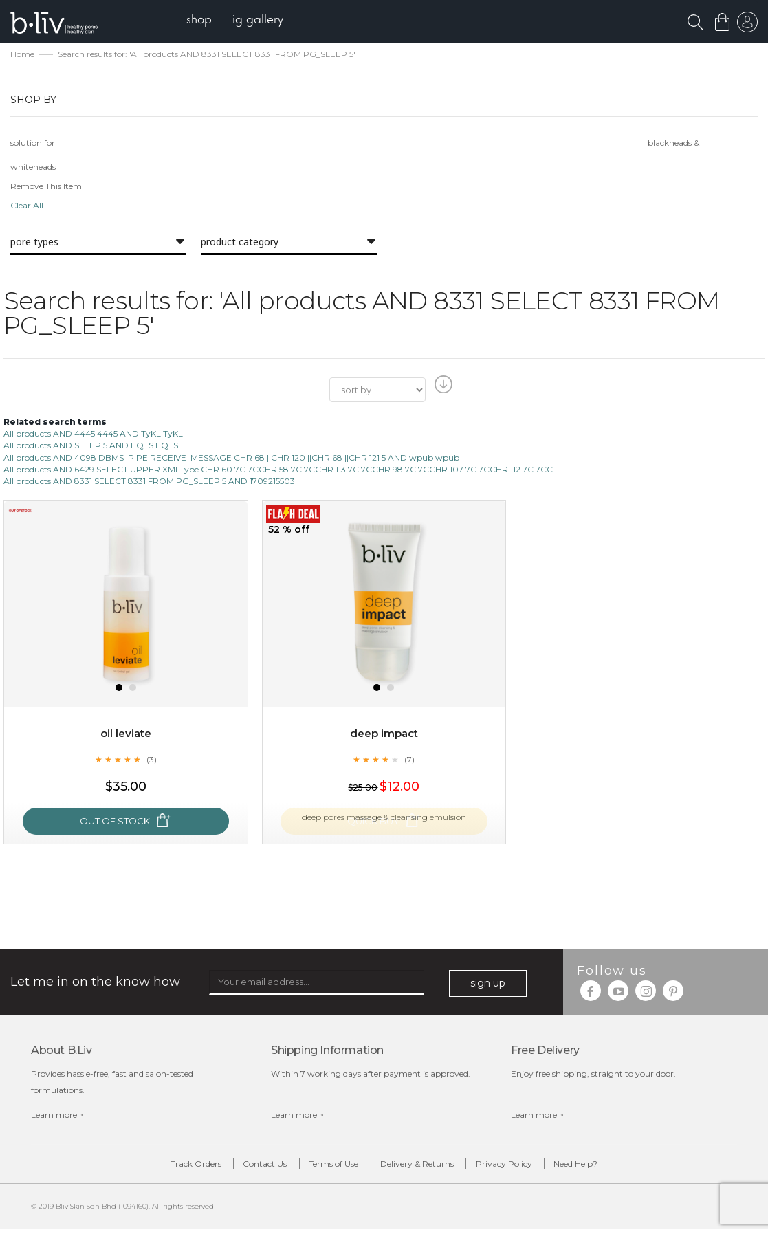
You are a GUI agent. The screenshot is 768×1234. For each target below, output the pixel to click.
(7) (410, 760)
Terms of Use (330, 1166)
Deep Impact (383, 734)
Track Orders (176, 1166)
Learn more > (57, 1115)
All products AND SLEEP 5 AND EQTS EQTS (90, 446)
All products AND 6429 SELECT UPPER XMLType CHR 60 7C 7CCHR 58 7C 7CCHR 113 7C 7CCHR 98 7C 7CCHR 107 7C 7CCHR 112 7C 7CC (278, 470)
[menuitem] (205, 21)
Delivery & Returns (421, 1166)
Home (22, 55)
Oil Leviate (125, 734)
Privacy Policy (515, 1166)
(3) (151, 760)
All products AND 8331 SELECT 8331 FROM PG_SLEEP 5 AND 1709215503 (149, 481)
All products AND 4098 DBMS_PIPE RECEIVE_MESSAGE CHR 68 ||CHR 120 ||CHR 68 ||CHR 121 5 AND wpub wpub (231, 458)
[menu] (241, 21)
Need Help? (595, 1166)
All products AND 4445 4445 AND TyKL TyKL (93, 435)
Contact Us (254, 1166)
